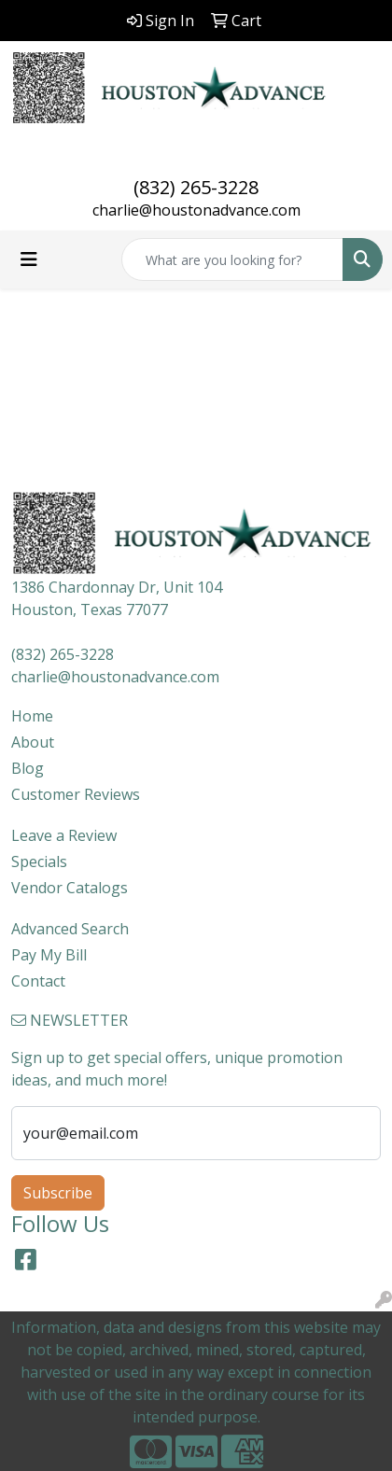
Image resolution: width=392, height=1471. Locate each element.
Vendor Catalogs (69, 887)
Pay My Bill (49, 955)
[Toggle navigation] (29, 259)
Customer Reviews (75, 794)
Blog (27, 768)
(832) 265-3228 (196, 187)
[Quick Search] (232, 259)
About (32, 742)
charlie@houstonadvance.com (196, 210)
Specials (39, 861)
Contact (38, 981)
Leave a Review (64, 835)
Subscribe (57, 1193)
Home (32, 716)
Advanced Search (70, 928)
